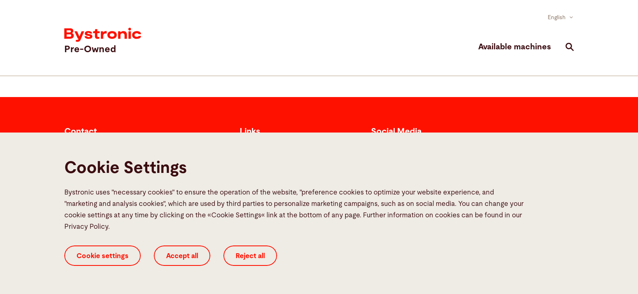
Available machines (514, 47)
